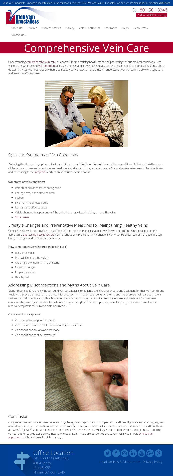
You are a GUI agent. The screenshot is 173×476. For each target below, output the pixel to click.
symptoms (40, 172)
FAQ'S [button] (125, 28)
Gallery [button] (70, 28)
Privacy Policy (152, 462)
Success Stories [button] (51, 28)
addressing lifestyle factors (38, 234)
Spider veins (22, 217)
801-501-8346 (54, 472)
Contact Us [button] (18, 35)
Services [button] (32, 28)
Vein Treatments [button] (89, 28)
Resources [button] (141, 28)
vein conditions (47, 66)
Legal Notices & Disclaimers (119, 462)
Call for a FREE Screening (152, 15)
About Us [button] (16, 28)
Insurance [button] (111, 28)
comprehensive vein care (41, 62)
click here (164, 2)
